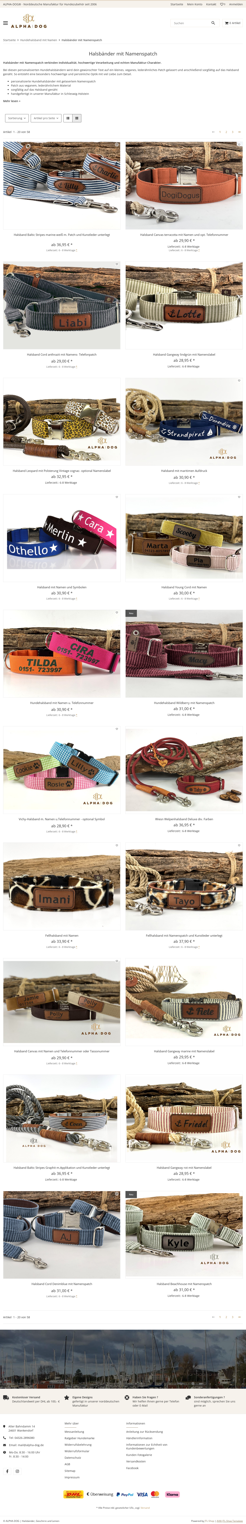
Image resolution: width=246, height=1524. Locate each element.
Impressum (72, 1477)
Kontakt (211, 4)
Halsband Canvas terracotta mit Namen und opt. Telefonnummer (184, 235)
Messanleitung (74, 1432)
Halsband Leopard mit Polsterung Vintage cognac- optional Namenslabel (62, 471)
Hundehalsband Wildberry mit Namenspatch (184, 703)
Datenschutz (73, 1457)
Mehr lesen (10, 101)
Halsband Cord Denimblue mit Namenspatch (62, 1284)
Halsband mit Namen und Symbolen (61, 587)
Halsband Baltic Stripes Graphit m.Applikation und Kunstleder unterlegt (62, 1168)
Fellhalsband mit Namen (61, 935)
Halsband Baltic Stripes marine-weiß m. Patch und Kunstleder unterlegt (62, 235)
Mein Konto (194, 4)
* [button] (76, 250)
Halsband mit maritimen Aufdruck (184, 471)
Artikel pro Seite (44, 118)
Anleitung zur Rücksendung (144, 1432)
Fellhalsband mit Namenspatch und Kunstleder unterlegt (184, 935)
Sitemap (70, 1471)
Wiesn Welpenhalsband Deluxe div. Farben (184, 819)
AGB (67, 1464)
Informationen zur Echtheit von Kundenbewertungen (146, 1446)
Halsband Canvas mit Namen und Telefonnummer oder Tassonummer (62, 1051)
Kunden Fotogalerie (139, 1455)
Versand (145, 1507)
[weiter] (239, 132)
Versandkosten (136, 1461)
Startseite (177, 4)
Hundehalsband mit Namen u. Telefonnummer (62, 703)
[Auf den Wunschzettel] (117, 145)
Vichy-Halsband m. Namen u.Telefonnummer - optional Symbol (62, 819)
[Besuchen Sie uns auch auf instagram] (17, 1471)
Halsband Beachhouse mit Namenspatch (184, 1284)
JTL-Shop (210, 1521)
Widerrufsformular (77, 1451)
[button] (222, 4)
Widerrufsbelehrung (78, 1445)
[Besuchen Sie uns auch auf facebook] (7, 1471)
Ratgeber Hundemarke (80, 1438)
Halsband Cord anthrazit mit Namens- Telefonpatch (62, 354)
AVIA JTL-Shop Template (230, 1521)
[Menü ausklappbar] (5, 23)
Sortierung (15, 118)
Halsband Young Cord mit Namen (184, 587)
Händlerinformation (139, 1438)
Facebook (132, 1468)
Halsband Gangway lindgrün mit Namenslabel (184, 354)
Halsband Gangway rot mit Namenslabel (184, 1168)
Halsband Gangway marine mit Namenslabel (184, 1051)
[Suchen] (191, 23)
